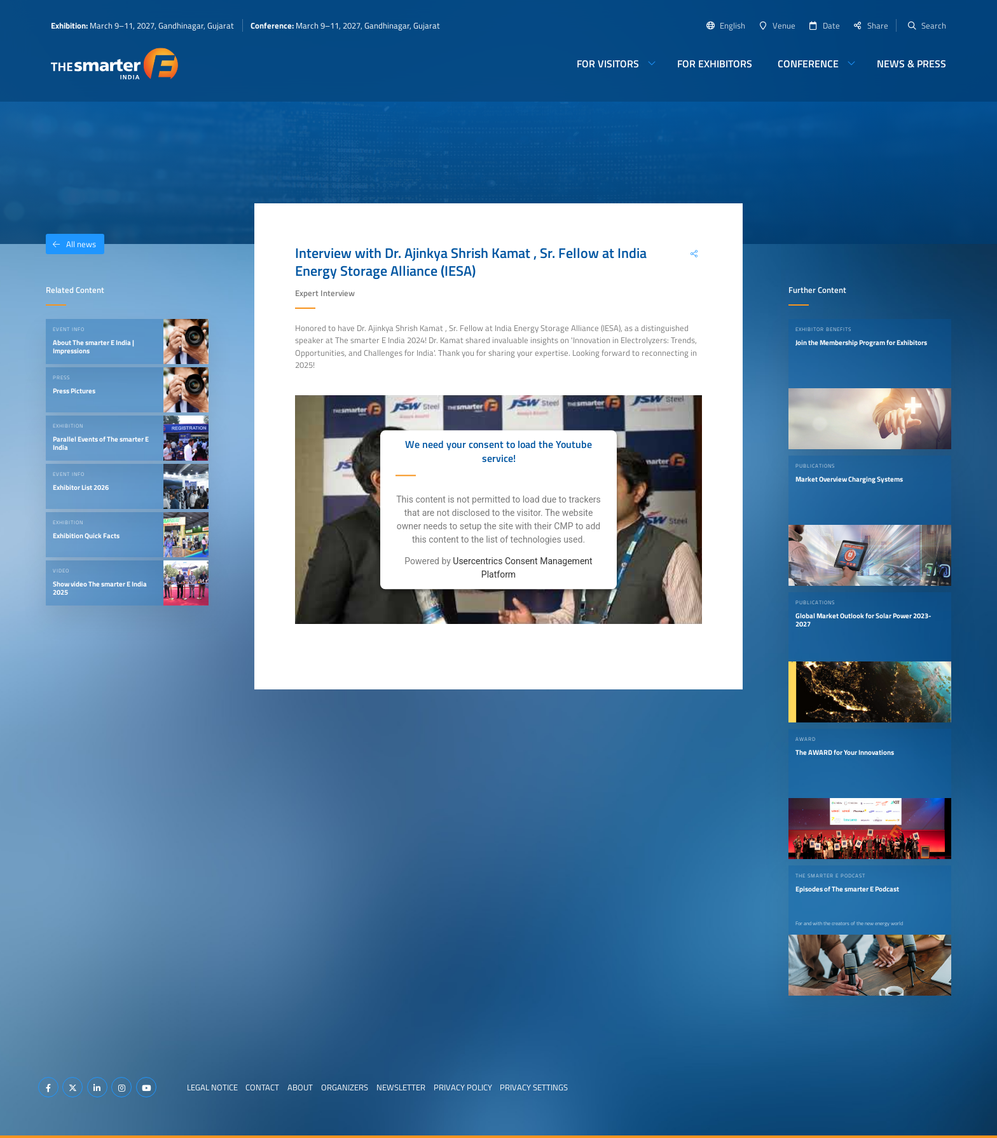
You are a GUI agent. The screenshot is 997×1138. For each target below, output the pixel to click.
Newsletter (400, 1087)
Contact (262, 1087)
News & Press (911, 63)
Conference (808, 63)
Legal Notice (212, 1087)
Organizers (344, 1087)
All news (71, 244)
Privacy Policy (463, 1087)
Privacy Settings (534, 1087)
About (300, 1087)
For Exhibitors (714, 63)
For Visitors (608, 63)
